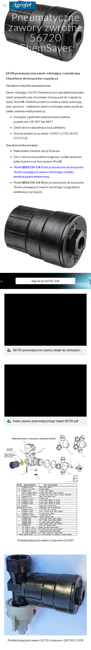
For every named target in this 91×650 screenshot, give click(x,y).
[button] (4, 5)
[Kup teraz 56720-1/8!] (45, 281)
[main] (45, 32)
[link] (45, 324)
